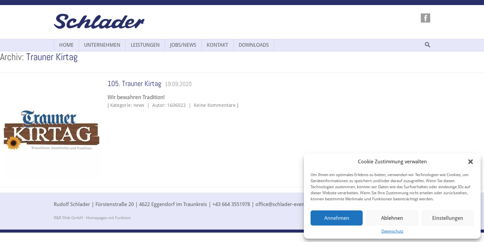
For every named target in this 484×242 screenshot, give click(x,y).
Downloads (254, 45)
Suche (427, 44)
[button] (470, 161)
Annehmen (336, 218)
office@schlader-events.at (284, 204)
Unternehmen (102, 45)
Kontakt (217, 45)
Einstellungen (447, 218)
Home (66, 45)
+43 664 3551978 (231, 204)
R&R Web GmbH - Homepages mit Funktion (92, 217)
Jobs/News (183, 45)
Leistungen (145, 45)
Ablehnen (392, 218)
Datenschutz (392, 231)
